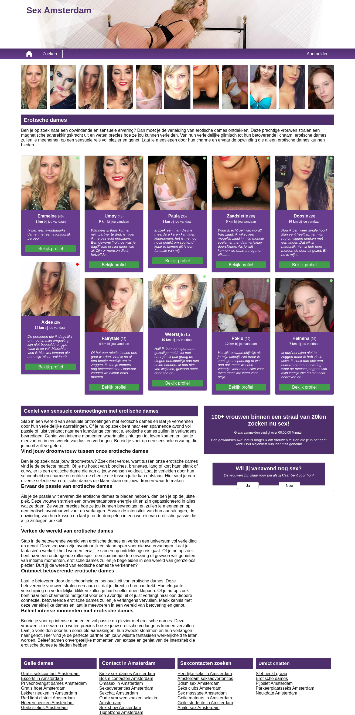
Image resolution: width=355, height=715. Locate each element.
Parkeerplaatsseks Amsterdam (285, 688)
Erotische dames (272, 678)
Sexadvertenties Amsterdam (126, 688)
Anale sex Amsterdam (199, 707)
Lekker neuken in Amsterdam (49, 693)
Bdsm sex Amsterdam (199, 683)
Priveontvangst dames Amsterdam (54, 683)
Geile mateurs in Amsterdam (205, 698)
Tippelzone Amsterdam (121, 712)
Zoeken (50, 53)
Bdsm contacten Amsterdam (126, 678)
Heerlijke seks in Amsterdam (205, 673)
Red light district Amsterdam (48, 698)
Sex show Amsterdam (120, 707)
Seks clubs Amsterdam (199, 688)
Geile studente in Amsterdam (205, 702)
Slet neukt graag (271, 673)
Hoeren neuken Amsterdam (47, 702)
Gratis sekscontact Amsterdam (50, 673)
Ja (248, 485)
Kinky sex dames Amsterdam (127, 673)
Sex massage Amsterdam (202, 693)
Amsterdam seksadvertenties (205, 678)
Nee (289, 485)
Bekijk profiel (50, 248)
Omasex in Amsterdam (121, 683)
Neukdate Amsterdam (276, 693)
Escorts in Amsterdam (42, 678)
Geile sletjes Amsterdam (44, 707)
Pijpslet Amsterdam (274, 683)
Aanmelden (318, 53)
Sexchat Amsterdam (118, 693)
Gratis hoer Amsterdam (43, 688)
